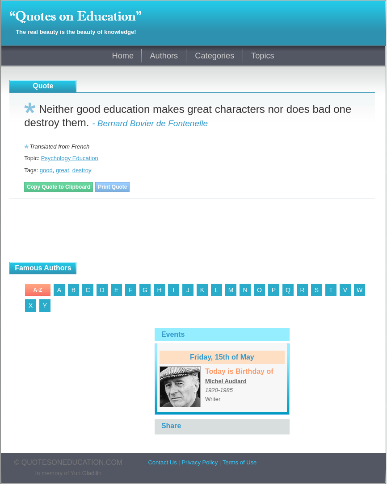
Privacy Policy (199, 462)
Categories (214, 55)
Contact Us (162, 462)
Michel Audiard (226, 381)
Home (123, 55)
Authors (164, 55)
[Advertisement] (114, 230)
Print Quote (112, 187)
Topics (262, 55)
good (46, 170)
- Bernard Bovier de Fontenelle (150, 123)
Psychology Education (69, 158)
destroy (82, 170)
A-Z (38, 290)
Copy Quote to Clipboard (58, 187)
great (62, 170)
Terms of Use (240, 462)
